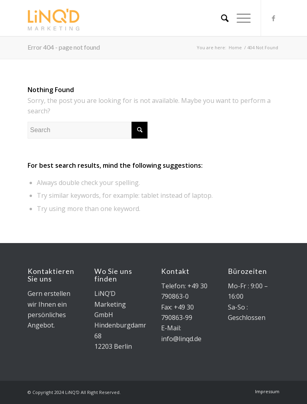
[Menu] (240, 18)
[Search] (221, 18)
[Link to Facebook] (273, 18)
